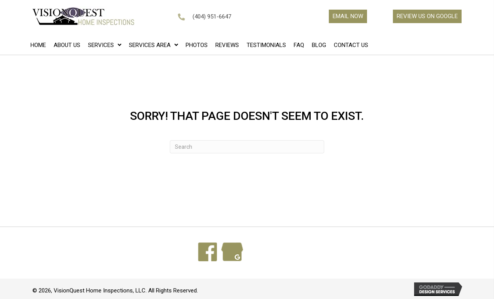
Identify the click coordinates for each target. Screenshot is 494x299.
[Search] (247, 146)
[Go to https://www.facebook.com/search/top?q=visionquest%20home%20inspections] (207, 251)
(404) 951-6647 (212, 16)
